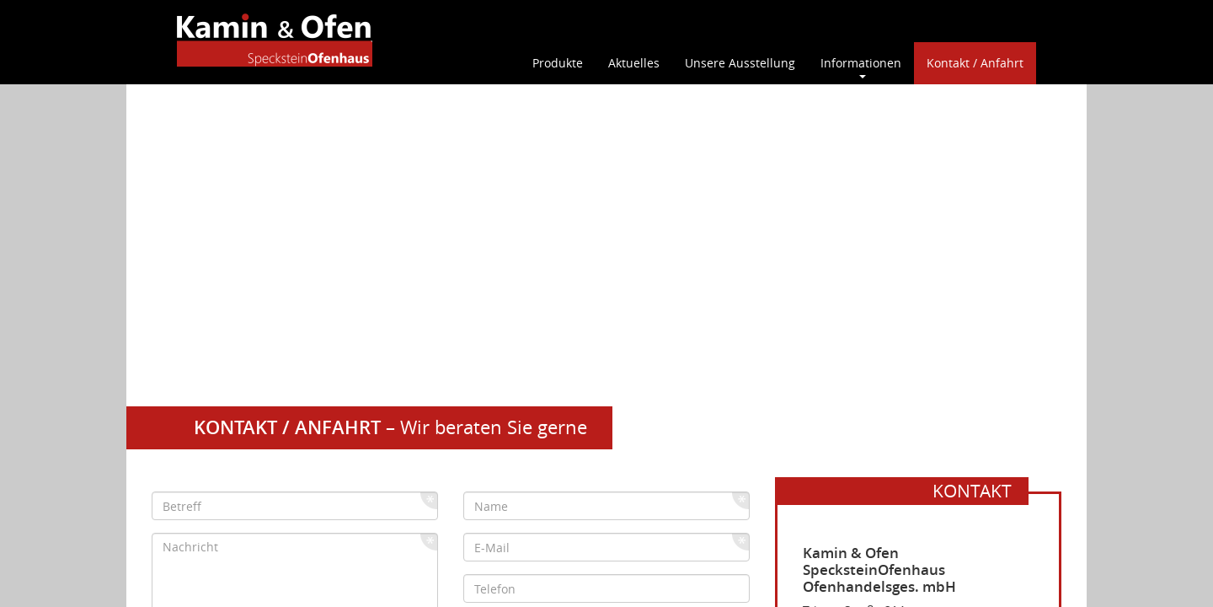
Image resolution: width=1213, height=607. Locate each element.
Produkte (557, 63)
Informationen (860, 63)
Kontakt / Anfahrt (975, 63)
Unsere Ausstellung (740, 63)
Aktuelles (634, 63)
